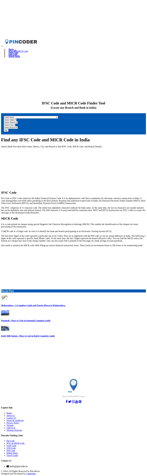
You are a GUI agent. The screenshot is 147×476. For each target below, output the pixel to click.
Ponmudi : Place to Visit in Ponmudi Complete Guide (25, 320)
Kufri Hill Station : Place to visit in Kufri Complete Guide (28, 336)
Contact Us (11, 418)
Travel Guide (14, 57)
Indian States (12, 453)
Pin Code (11, 441)
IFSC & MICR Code (16, 443)
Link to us (11, 428)
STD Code (11, 448)
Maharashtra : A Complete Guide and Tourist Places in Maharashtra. (33, 305)
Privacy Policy (13, 423)
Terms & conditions (15, 420)
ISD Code (11, 450)
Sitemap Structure (14, 430)
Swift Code (11, 446)
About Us (11, 415)
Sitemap (10, 425)
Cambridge (31, 473)
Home (9, 413)
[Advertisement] (73, 20)
